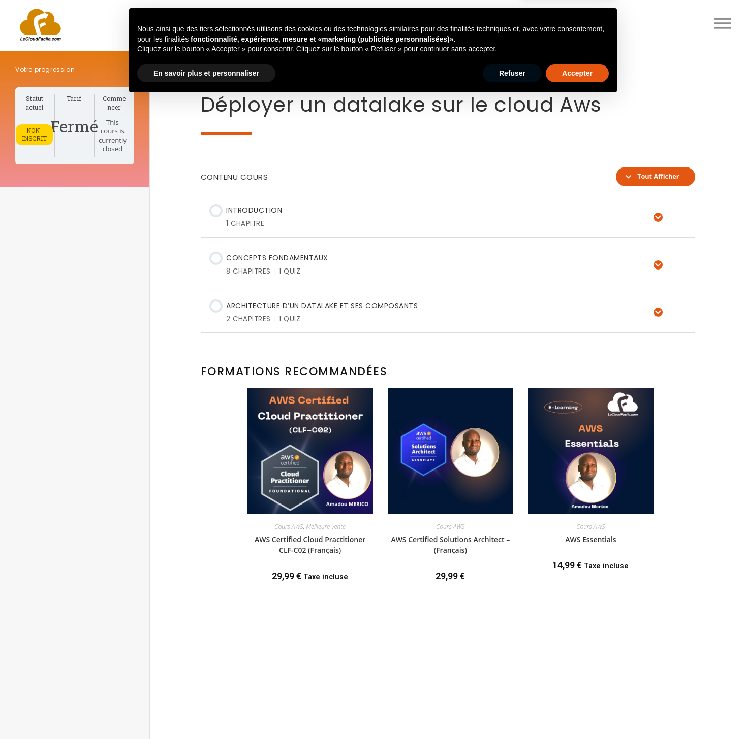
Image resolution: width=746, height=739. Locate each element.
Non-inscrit (34, 134)
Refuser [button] (512, 711)
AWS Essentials (590, 539)
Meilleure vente (326, 526)
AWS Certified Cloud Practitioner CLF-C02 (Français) (310, 544)
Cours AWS (288, 526)
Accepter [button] (577, 711)
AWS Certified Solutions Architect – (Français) (450, 544)
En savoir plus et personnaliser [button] (206, 711)
